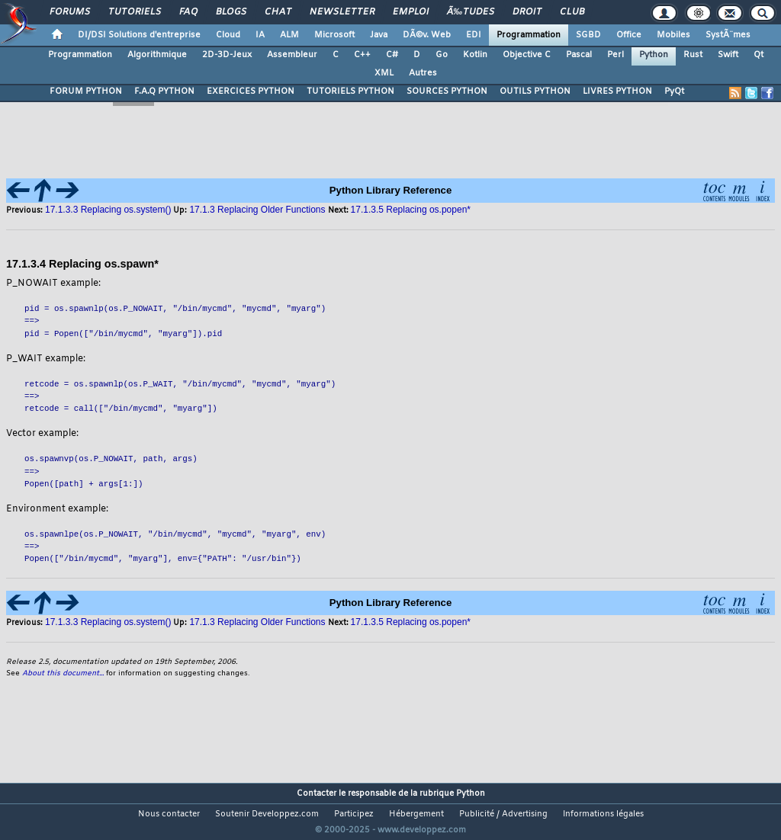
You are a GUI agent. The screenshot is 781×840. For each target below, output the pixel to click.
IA (260, 35)
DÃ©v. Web (427, 35)
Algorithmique (157, 55)
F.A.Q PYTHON (164, 91)
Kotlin (475, 55)
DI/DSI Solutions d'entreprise (139, 35)
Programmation (529, 35)
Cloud (228, 35)
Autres (423, 73)
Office (628, 35)
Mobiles (673, 35)
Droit (527, 12)
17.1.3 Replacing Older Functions (257, 622)
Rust (692, 55)
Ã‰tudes (470, 12)
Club (572, 12)
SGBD (588, 35)
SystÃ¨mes (727, 35)
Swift (728, 55)
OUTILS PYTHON (535, 91)
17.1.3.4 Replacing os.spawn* (82, 264)
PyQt (674, 91)
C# (392, 55)
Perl (615, 55)
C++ (362, 55)
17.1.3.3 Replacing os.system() (108, 209)
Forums (70, 12)
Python (653, 55)
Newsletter (342, 12)
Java (378, 35)
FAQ (188, 12)
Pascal (579, 55)
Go (441, 55)
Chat (278, 12)
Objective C (527, 55)
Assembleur (292, 55)
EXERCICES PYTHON (250, 91)
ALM (289, 35)
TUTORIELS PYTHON (350, 91)
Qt (758, 55)
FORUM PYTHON (86, 91)
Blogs (231, 12)
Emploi (410, 12)
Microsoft (334, 35)
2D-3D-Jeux (227, 55)
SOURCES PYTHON (447, 91)
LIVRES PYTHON (617, 91)
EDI (473, 35)
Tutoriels (134, 12)
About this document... (63, 673)
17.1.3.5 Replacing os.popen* (411, 622)
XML (384, 73)
